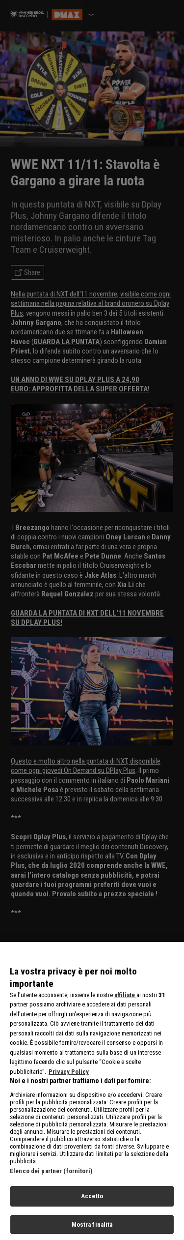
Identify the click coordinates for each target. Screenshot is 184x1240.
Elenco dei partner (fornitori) (51, 1178)
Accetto (92, 1204)
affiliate (125, 1002)
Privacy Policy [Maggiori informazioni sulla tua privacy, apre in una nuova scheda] (69, 1079)
